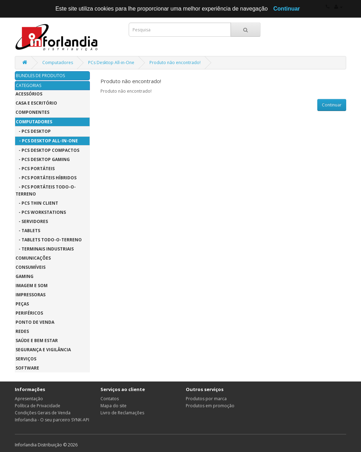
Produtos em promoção (210, 406)
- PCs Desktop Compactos (47, 150)
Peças (22, 304)
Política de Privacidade (37, 406)
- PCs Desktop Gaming (43, 159)
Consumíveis (30, 267)
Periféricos (29, 313)
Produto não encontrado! (175, 63)
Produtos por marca (206, 399)
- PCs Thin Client (37, 203)
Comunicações (33, 258)
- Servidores (32, 221)
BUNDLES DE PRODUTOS (40, 76)
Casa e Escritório (36, 103)
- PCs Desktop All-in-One (47, 141)
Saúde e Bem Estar (37, 340)
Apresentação (29, 399)
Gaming (24, 276)
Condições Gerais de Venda (43, 413)
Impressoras (30, 295)
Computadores (57, 63)
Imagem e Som (32, 286)
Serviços (26, 359)
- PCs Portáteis (35, 169)
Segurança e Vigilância (43, 350)
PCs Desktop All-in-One (111, 63)
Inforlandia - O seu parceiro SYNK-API (52, 420)
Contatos (109, 399)
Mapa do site (113, 406)
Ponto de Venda (35, 322)
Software (27, 368)
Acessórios (29, 94)
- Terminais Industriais (45, 249)
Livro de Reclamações (122, 413)
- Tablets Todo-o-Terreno (49, 240)
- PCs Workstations (41, 212)
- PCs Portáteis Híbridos (46, 178)
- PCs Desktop (33, 131)
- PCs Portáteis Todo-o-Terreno (46, 190)
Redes (22, 331)
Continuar (332, 105)
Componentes (32, 112)
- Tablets (28, 231)
